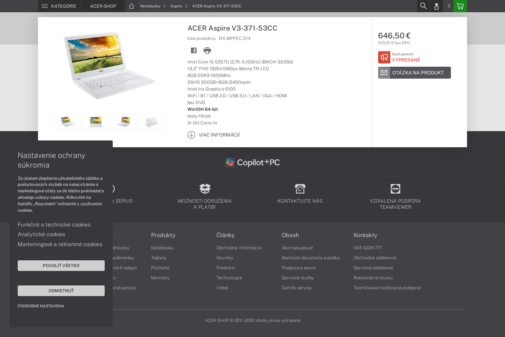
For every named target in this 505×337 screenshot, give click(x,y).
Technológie (229, 277)
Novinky (224, 257)
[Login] (436, 6)
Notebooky (153, 6)
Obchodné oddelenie (375, 257)
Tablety (158, 257)
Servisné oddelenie (373, 267)
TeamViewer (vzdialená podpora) (387, 287)
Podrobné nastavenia (41, 306)
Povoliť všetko (61, 265)
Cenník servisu (297, 287)
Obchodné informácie (239, 247)
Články (225, 235)
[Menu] (59, 6)
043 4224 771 (368, 247)
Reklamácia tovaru (373, 277)
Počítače (160, 267)
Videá (222, 287)
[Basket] (460, 6)
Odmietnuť (61, 290)
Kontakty (365, 235)
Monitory (160, 277)
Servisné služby (298, 277)
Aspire (179, 6)
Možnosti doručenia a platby (311, 257)
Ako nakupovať (297, 247)
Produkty (163, 235)
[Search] (423, 6)
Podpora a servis (299, 267)
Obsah (290, 235)
